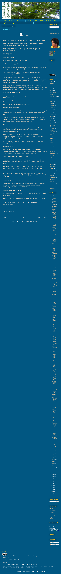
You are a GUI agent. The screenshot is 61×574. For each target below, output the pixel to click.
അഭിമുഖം (52, 157)
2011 (52, 489)
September (54, 206)
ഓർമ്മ (18, 20)
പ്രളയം (51, 175)
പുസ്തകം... (52, 101)
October (54, 204)
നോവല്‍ (29, 20)
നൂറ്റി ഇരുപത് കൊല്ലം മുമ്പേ (54, 349)
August (53, 459)
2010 (52, 491)
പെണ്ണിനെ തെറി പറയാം (54, 213)
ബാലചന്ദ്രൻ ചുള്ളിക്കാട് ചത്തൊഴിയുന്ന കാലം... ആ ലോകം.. (54, 313)
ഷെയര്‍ (51, 107)
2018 (52, 476)
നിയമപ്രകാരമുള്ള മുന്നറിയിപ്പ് (54, 377)
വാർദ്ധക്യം (52, 162)
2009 (52, 493)
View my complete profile (56, 54)
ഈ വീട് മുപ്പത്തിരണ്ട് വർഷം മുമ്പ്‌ (54, 322)
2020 (52, 196)
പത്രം (51, 140)
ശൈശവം (52, 188)
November (54, 201)
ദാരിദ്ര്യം (52, 164)
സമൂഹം (51, 118)
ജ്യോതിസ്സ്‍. (52, 514)
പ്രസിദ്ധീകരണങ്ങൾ (54, 33)
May (53, 465)
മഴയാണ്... (54, 289)
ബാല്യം (25, 22)
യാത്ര (35, 20)
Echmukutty (5, 557)
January (54, 471)
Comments (53, 544)
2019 (52, 474)
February (54, 468)
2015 (52, 481)
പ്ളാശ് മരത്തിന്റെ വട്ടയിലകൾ (54, 269)
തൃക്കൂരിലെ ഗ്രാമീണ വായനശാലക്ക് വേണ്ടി (54, 238)
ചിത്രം (51, 90)
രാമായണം (52, 181)
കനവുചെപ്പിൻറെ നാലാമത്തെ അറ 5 (54, 383)
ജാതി (19, 22)
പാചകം (51, 109)
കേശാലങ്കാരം (53, 177)
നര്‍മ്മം (51, 149)
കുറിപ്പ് (4, 20)
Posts (52, 542)
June (53, 463)
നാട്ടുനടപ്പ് (52, 151)
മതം (31, 22)
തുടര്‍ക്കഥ (5, 22)
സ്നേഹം (55, 20)
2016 (52, 479)
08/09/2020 (24, 35)
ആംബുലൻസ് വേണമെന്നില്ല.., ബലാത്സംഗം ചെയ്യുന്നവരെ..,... (54, 283)
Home (24, 217)
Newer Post (7, 217)
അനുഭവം (11, 20)
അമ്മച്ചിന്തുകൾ (53, 92)
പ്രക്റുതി (52, 173)
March (53, 467)
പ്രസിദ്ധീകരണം (53, 96)
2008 (52, 494)
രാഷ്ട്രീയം (52, 138)
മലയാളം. (52, 508)
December (54, 198)
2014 (52, 483)
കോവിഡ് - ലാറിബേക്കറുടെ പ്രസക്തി (54, 399)
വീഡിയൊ (52, 116)
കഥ (23, 20)
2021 (52, 195)
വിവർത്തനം (52, 186)
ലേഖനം (41, 20)
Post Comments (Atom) (29, 221)
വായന (51, 159)
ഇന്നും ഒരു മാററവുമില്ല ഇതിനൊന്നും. (54, 247)
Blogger (41, 571)
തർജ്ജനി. (52, 512)
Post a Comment (9, 212)
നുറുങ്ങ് (51, 133)
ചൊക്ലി (10, 204)
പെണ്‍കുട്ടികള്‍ (53, 153)
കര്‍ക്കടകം (52, 168)
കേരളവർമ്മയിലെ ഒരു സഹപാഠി (54, 440)
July (53, 461)
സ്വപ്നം (51, 146)
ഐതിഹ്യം (52, 166)
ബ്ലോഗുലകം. (53, 510)
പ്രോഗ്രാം (52, 105)
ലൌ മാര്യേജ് (53, 183)
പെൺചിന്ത (48, 20)
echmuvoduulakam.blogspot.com (31, 556)
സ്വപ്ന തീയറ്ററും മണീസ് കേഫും (54, 370)
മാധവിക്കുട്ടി (52, 179)
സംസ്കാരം (13, 22)
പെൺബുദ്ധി (52, 170)
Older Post (42, 217)
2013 (52, 485)
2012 (52, 487)
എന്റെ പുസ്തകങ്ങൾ (54, 125)
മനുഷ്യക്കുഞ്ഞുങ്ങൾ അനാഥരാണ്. (54, 390)
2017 (52, 478)
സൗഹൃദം (52, 155)
